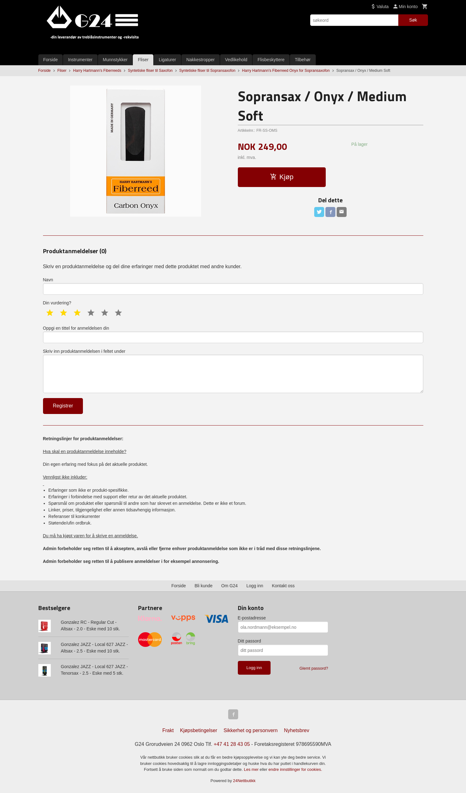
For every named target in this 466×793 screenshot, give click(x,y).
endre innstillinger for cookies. (295, 769)
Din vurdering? (57, 302)
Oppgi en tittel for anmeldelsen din (233, 334)
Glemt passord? (314, 668)
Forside (50, 59)
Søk (413, 19)
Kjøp (281, 177)
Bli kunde (204, 585)
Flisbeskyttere (270, 59)
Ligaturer (167, 59)
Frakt (168, 730)
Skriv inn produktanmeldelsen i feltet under (233, 371)
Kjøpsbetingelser (198, 730)
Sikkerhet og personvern (250, 730)
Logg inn (255, 585)
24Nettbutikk (244, 780)
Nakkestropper (200, 59)
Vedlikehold (236, 59)
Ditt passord (249, 640)
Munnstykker (115, 59)
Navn (233, 286)
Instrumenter (80, 59)
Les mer (252, 769)
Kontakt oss (283, 585)
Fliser (143, 59)
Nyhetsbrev (296, 730)
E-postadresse (252, 617)
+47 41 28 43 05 (232, 744)
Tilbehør (303, 59)
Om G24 (229, 585)
